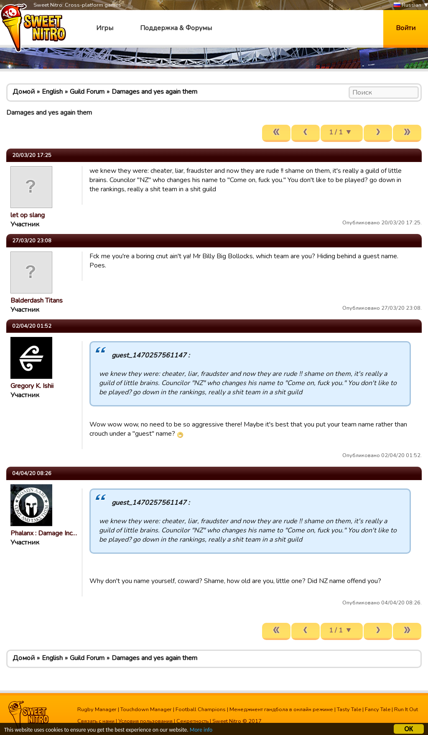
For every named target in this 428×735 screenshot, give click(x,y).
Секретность (192, 721)
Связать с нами (96, 721)
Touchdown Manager (146, 709)
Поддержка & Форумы (176, 28)
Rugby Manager (97, 709)
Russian (407, 5)
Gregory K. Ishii (32, 386)
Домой (24, 91)
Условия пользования (145, 721)
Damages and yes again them (154, 91)
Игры (104, 28)
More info (201, 731)
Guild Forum (87, 91)
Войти (405, 28)
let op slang (27, 215)
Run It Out (406, 709)
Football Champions (201, 709)
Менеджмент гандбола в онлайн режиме (281, 709)
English (52, 91)
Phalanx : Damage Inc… (43, 533)
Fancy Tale (377, 709)
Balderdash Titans (36, 300)
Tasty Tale (349, 709)
